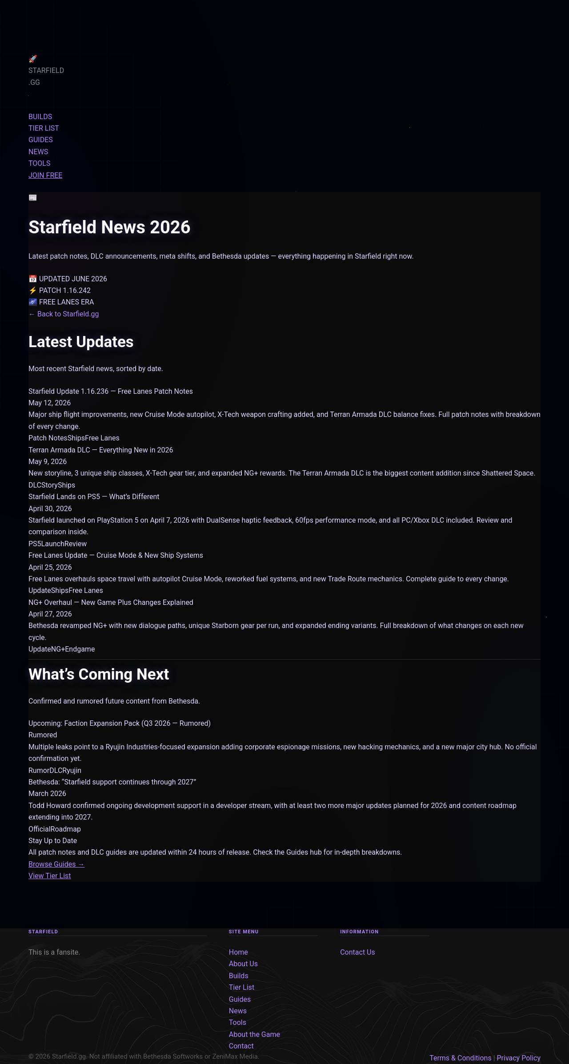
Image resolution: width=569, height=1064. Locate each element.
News (238, 1011)
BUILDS (40, 116)
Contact (241, 1046)
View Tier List (49, 876)
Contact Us (357, 952)
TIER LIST (43, 128)
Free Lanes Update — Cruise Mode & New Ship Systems (115, 555)
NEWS (38, 152)
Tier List (241, 987)
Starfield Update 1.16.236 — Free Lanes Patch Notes (110, 391)
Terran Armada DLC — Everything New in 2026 (100, 450)
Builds (238, 976)
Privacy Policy (519, 1058)
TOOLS (39, 163)
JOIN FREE (45, 175)
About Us (243, 964)
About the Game (254, 1034)
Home (238, 952)
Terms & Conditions (460, 1058)
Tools (237, 1022)
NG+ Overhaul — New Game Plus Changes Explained (110, 602)
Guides (240, 999)
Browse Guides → (56, 864)
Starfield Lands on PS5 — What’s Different (94, 496)
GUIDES (40, 140)
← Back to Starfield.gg (63, 314)
